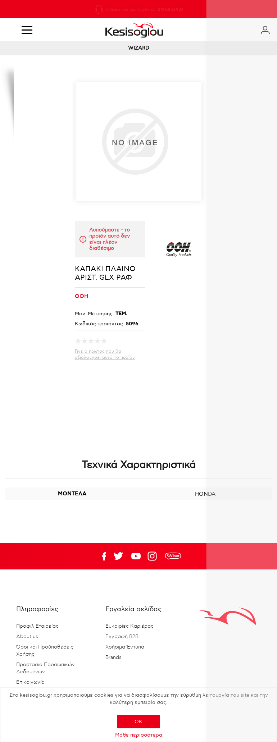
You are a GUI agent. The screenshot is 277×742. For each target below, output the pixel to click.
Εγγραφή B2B (121, 637)
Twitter (136, 556)
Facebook (101, 556)
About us (27, 637)
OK (138, 722)
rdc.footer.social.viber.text (173, 556)
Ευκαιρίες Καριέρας (129, 626)
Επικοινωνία (30, 682)
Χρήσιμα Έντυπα (124, 647)
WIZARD (138, 48)
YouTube (118, 556)
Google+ (153, 556)
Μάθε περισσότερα (138, 735)
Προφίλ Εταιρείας (37, 626)
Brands (113, 657)
